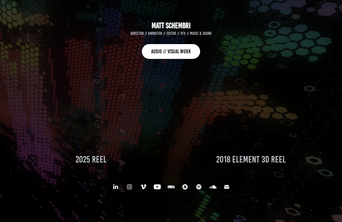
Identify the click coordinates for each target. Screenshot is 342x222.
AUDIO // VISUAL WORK (171, 51)
